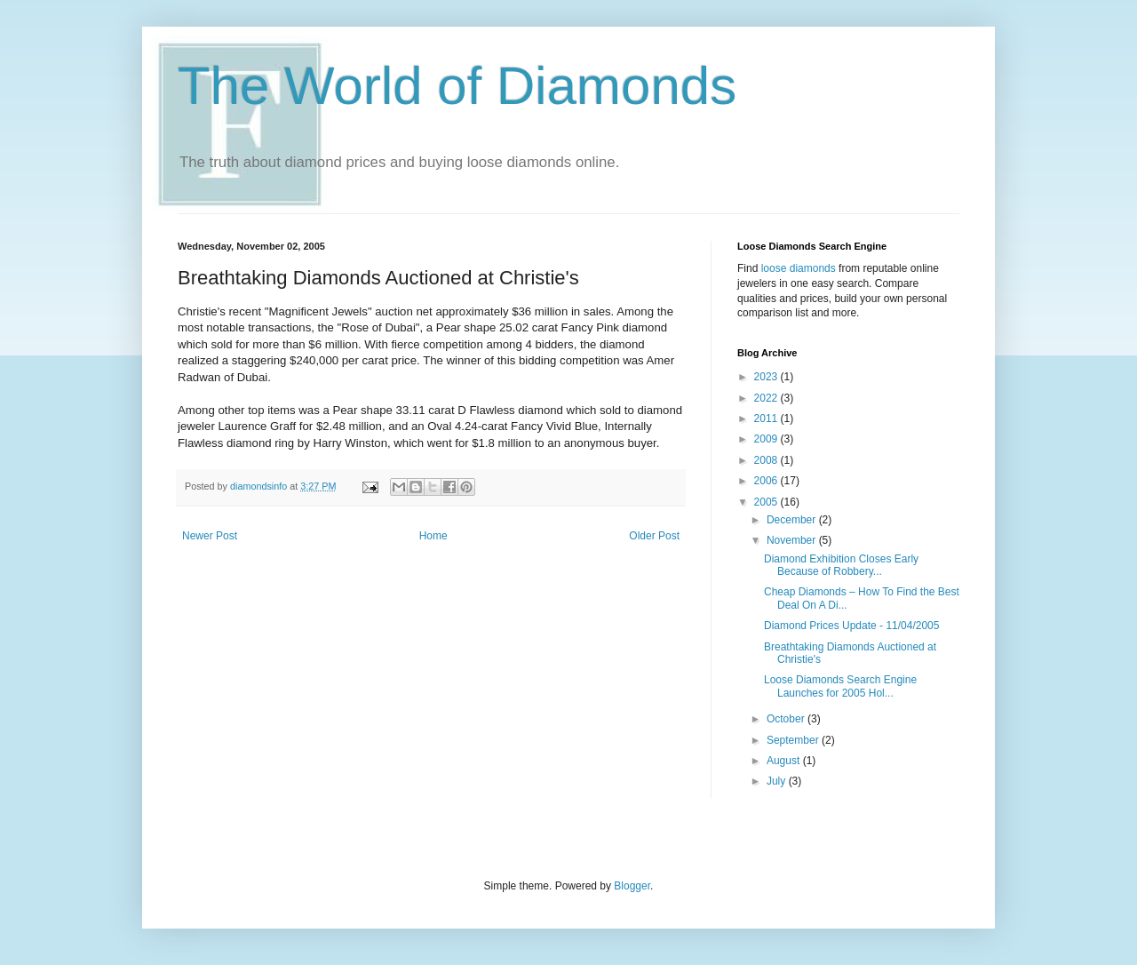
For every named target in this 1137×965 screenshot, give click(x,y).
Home (433, 536)
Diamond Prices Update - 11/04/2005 (851, 625)
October (787, 719)
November (793, 540)
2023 (767, 377)
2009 (767, 439)
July (778, 781)
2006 (767, 481)
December (793, 520)
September (794, 740)
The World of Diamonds (457, 86)
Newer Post (209, 536)
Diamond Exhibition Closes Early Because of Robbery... (841, 565)
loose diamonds (798, 268)
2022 (767, 398)
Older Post (654, 536)
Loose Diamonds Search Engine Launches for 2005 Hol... (840, 686)
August (785, 760)
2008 (767, 460)
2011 (767, 418)
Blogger (632, 886)
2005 (767, 502)
